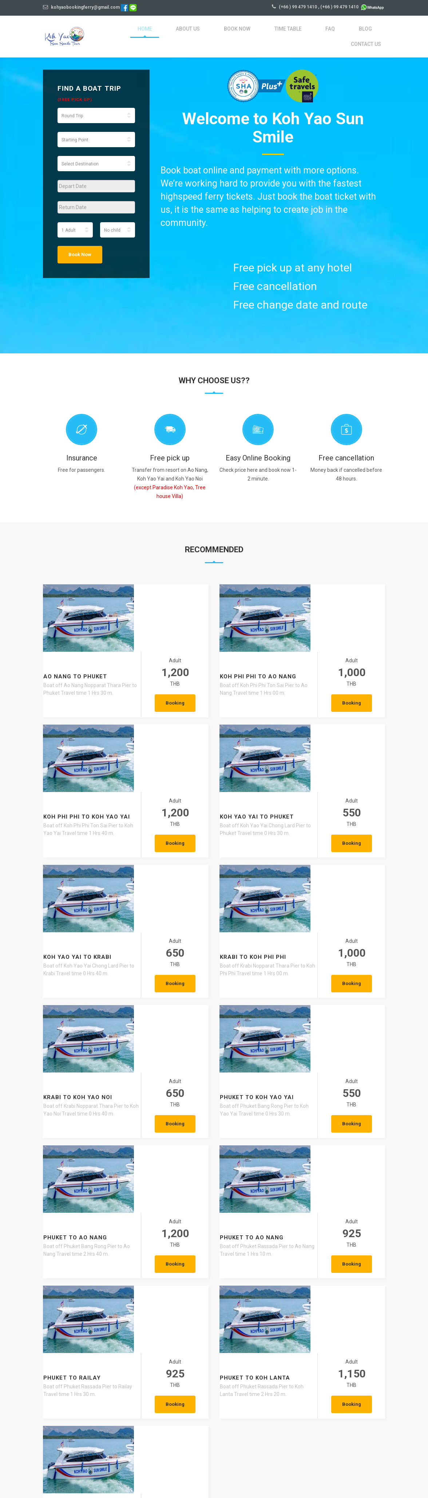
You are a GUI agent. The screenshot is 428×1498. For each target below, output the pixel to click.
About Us (170, 32)
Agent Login (350, 1476)
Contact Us (368, 32)
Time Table (259, 32)
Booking (182, 636)
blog (325, 32)
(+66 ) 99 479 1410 (298, 6)
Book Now (214, 32)
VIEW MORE (124, 1425)
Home (133, 32)
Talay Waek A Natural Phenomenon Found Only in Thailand (91, 1371)
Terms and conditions (259, 1476)
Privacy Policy (309, 1476)
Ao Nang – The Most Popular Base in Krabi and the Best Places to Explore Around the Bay (212, 1375)
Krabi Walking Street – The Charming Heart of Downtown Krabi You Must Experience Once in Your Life (331, 1375)
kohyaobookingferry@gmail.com (81, 7)
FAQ (296, 32)
